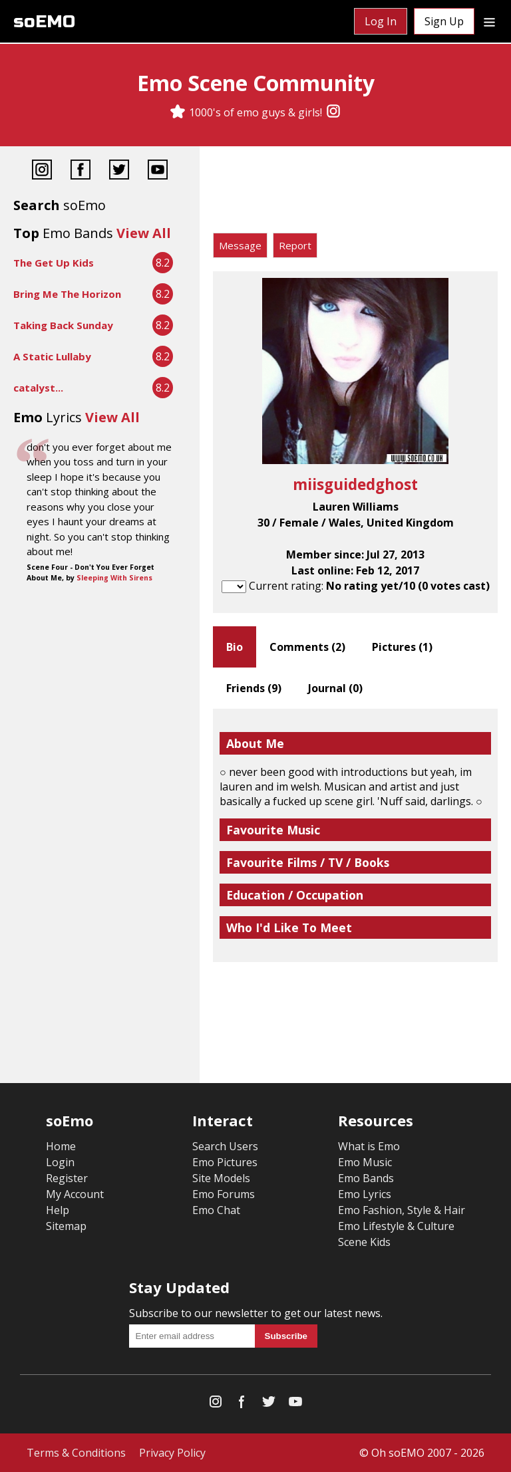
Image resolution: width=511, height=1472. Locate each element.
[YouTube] (158, 171)
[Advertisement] (355, 193)
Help (57, 1210)
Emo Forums (223, 1194)
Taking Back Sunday (63, 325)
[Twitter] (119, 171)
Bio (234, 647)
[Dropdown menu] (489, 21)
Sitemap (66, 1226)
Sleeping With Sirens (114, 577)
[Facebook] (80, 171)
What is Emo (369, 1146)
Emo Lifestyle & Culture (396, 1226)
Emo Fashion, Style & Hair (401, 1210)
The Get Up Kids (53, 262)
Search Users (225, 1146)
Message (240, 245)
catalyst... (38, 387)
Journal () (335, 688)
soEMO (44, 21)
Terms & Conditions (76, 1452)
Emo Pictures (224, 1162)
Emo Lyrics (364, 1194)
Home (61, 1146)
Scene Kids (364, 1242)
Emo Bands (366, 1178)
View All (143, 233)
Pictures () (402, 647)
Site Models (221, 1178)
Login (60, 1162)
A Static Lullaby (52, 356)
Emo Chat (216, 1210)
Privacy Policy (172, 1452)
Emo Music (365, 1162)
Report (295, 245)
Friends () (253, 688)
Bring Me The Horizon (67, 294)
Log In (381, 21)
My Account (75, 1194)
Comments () (307, 647)
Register (67, 1178)
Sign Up (444, 21)
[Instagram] (333, 112)
